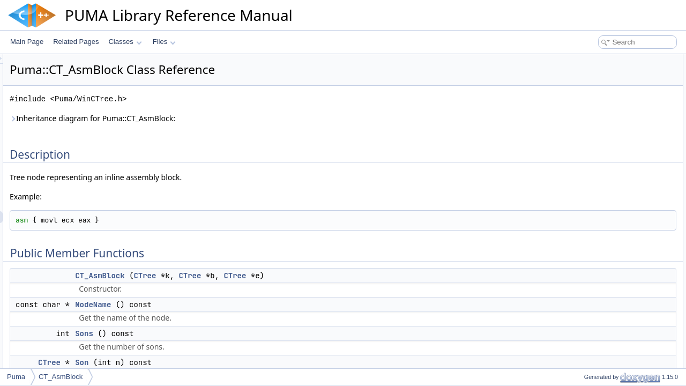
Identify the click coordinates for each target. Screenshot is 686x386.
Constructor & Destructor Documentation (624, 178)
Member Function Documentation (613, 201)
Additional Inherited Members (608, 166)
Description (582, 60)
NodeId (585, 154)
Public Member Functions (602, 72)
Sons (218, 333)
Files (164, 42)
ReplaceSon (592, 131)
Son (215, 362)
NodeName (227, 304)
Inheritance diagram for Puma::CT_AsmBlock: (226, 118)
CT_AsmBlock (233, 275)
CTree (278, 275)
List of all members (593, 272)
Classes (124, 42)
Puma (16, 377)
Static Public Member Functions (611, 142)
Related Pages (76, 42)
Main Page (26, 42)
